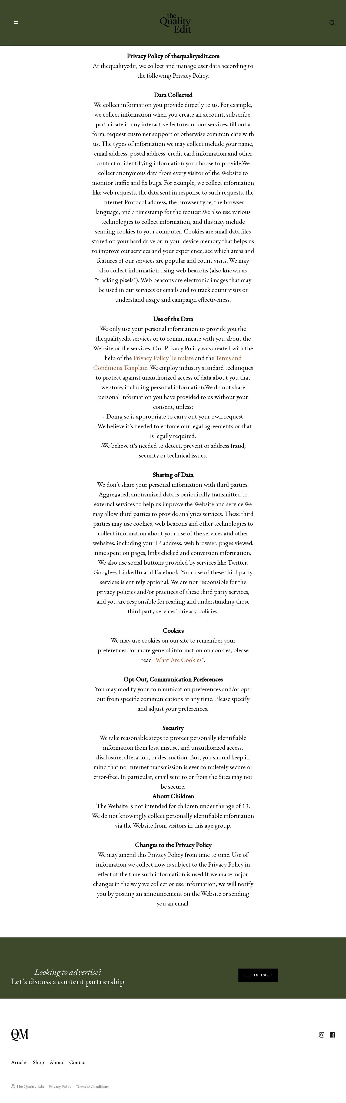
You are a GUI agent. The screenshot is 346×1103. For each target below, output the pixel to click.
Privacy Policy (60, 1086)
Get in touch (258, 975)
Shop (38, 1062)
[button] (16, 22)
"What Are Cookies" (178, 660)
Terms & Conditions (92, 1086)
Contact (78, 1062)
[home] (175, 22)
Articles (19, 1062)
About (56, 1062)
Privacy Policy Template (163, 358)
